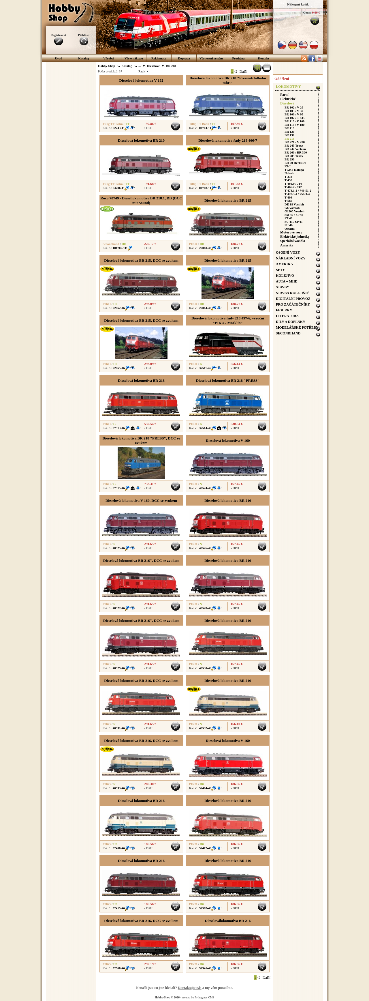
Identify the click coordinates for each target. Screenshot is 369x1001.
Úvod (58, 58)
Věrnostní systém (211, 58)
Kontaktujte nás (190, 987)
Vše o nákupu (134, 58)
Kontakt (263, 58)
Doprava (184, 58)
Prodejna (238, 58)
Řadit (143, 71)
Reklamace (158, 58)
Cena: (307, 12)
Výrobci (108, 58)
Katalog (83, 58)
